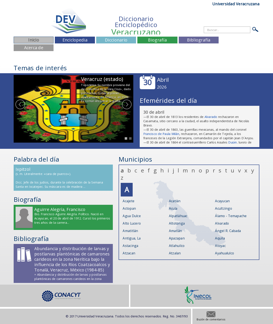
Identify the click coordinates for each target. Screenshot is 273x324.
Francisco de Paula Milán (161, 134)
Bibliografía (199, 40)
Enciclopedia (74, 40)
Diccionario (116, 40)
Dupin (232, 142)
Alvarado (211, 117)
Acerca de (33, 47)
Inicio (33, 40)
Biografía (157, 40)
